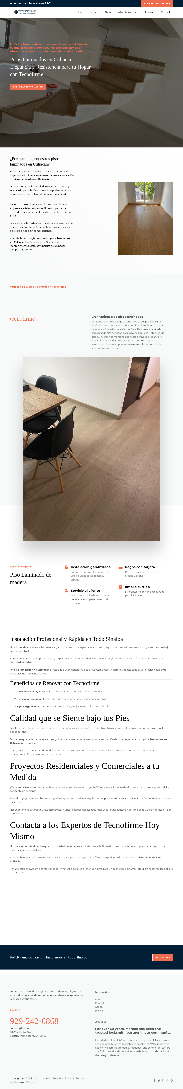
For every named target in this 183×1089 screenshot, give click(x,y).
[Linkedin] (163, 1080)
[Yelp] (167, 1080)
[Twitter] (159, 1080)
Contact (166, 12)
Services (99, 12)
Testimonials (150, 12)
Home (86, 12)
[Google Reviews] (171, 1080)
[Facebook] (154, 1080)
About (112, 12)
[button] (157, 3)
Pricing (99, 1010)
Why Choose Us (129, 12)
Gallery (99, 1007)
